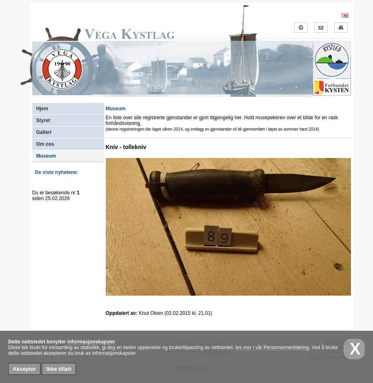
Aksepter (24, 369)
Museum (46, 156)
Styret (43, 120)
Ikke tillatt (58, 369)
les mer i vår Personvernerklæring (272, 347)
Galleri (43, 132)
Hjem (42, 108)
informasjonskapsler (91, 342)
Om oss (45, 144)
